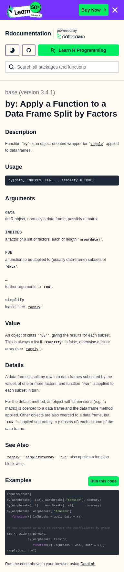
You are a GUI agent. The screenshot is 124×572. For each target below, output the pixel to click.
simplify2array (40, 457)
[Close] (114, 10)
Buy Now (93, 10)
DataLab (87, 564)
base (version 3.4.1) (30, 92)
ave (63, 457)
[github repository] (29, 50)
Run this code (103, 481)
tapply (96, 144)
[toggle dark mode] (12, 50)
